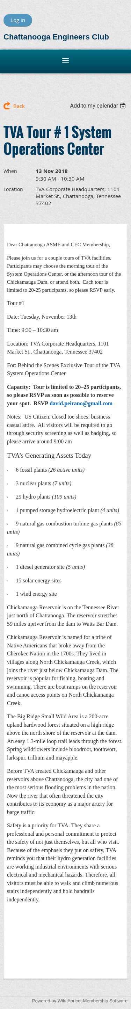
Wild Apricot (70, 1000)
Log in (17, 19)
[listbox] (99, 105)
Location (13, 189)
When (10, 171)
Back (19, 105)
